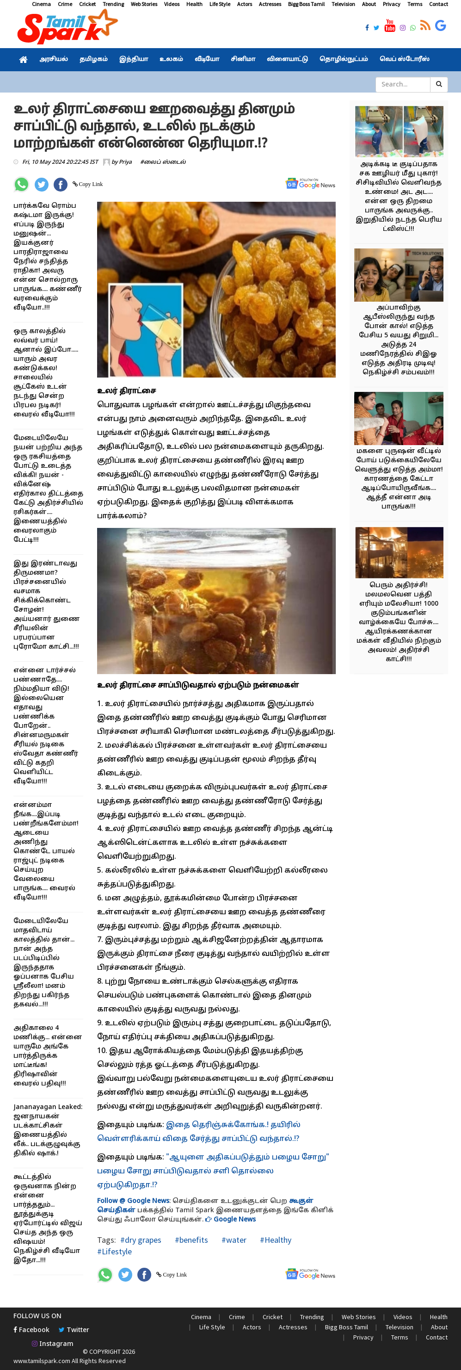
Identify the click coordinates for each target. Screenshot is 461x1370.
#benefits (190, 1239)
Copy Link (90, 184)
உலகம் (171, 59)
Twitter (74, 1330)
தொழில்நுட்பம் (344, 59)
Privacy (391, 3)
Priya (125, 162)
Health (194, 3)
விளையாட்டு (287, 59)
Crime (65, 3)
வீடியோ (207, 59)
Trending (113, 3)
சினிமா (243, 59)
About (369, 3)
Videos (171, 3)
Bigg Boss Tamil (306, 3)
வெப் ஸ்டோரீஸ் (405, 59)
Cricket (87, 3)
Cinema (41, 3)
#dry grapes (140, 1239)
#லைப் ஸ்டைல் (163, 162)
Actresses (270, 3)
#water (233, 1239)
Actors (244, 3)
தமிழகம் (94, 59)
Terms (414, 3)
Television (343, 3)
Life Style (219, 3)
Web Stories (144, 3)
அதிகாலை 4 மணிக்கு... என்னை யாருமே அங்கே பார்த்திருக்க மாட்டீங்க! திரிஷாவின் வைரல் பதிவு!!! (47, 1056)
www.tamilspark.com (41, 1361)
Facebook (31, 1330)
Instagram (53, 1344)
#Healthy (274, 1239)
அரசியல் (53, 59)
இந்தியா (133, 59)
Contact (438, 3)
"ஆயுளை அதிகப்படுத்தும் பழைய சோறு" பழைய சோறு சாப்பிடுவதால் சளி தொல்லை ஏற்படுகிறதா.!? (213, 1171)
